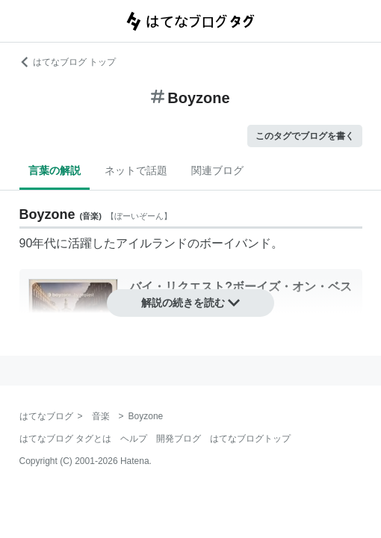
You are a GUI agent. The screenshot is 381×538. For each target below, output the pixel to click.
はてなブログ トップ (67, 62)
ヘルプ (133, 438)
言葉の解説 (54, 170)
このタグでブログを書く (304, 136)
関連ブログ (217, 170)
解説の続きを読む (190, 303)
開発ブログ (178, 438)
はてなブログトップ (250, 438)
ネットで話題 (136, 170)
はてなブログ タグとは (65, 438)
